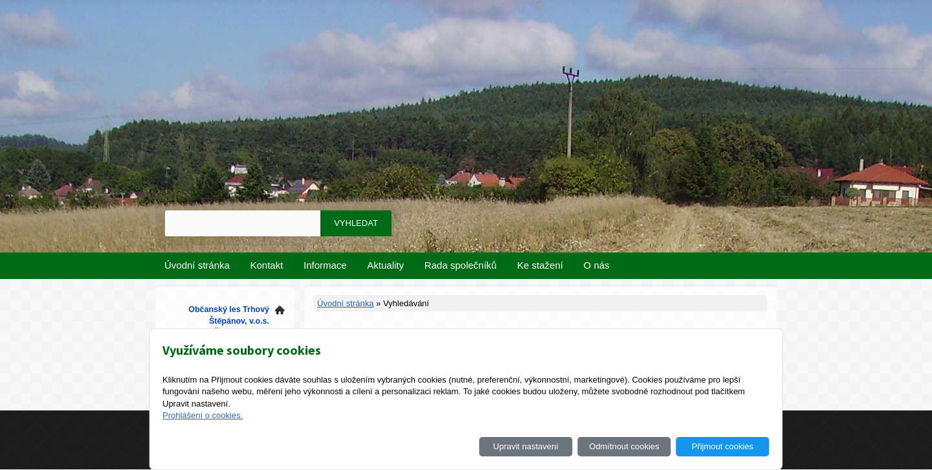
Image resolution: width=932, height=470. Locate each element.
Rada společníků (461, 265)
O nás (597, 265)
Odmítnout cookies (624, 446)
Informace (325, 265)
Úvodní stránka (197, 265)
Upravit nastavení (526, 446)
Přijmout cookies (722, 446)
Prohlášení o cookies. (202, 415)
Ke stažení (540, 265)
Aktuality (385, 265)
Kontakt (266, 265)
